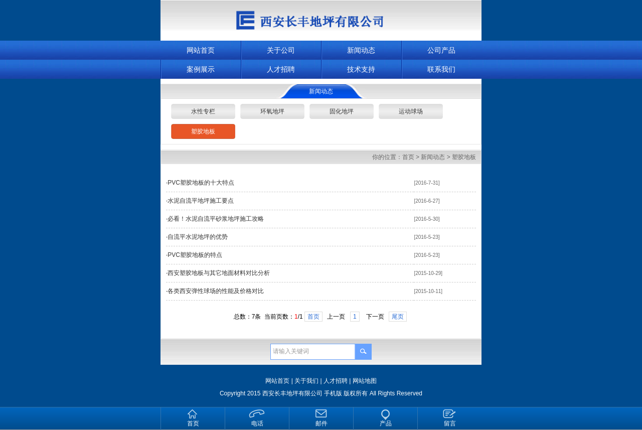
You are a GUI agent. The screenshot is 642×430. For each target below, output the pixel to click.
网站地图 (365, 380)
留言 (450, 423)
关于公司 (281, 50)
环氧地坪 (272, 111)
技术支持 (361, 69)
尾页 (398, 316)
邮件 (321, 423)
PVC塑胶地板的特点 (195, 254)
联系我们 (441, 69)
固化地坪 (342, 111)
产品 (386, 423)
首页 (408, 157)
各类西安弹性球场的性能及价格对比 (216, 291)
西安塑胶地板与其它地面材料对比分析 (219, 272)
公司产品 (441, 50)
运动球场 (411, 111)
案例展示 (201, 69)
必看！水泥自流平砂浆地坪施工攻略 (216, 218)
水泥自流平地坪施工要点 (201, 200)
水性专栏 (203, 111)
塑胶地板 (203, 131)
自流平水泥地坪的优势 (198, 236)
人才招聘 (281, 69)
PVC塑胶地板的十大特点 (201, 182)
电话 (257, 423)
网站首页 (201, 50)
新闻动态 (361, 50)
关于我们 (306, 380)
